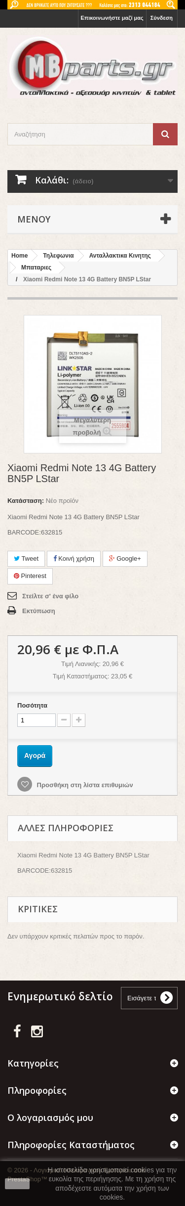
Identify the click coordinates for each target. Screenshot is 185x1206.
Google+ (125, 558)
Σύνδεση (161, 18)
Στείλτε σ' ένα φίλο (50, 596)
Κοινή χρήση (73, 558)
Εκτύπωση (38, 611)
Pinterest (30, 576)
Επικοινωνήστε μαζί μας (112, 18)
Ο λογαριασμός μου (50, 1117)
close (17, 1184)
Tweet (26, 558)
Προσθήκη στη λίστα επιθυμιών (84, 785)
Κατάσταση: (25, 500)
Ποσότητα (32, 705)
